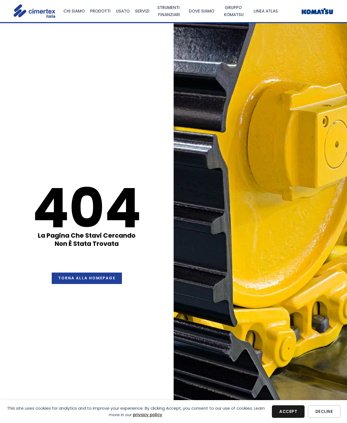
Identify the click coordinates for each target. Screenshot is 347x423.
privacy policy (147, 415)
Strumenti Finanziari (169, 11)
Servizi (142, 11)
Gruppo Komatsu (234, 11)
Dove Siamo (201, 11)
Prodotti (100, 11)
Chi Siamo (74, 11)
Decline (324, 411)
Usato (123, 11)
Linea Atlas (266, 11)
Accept (288, 411)
